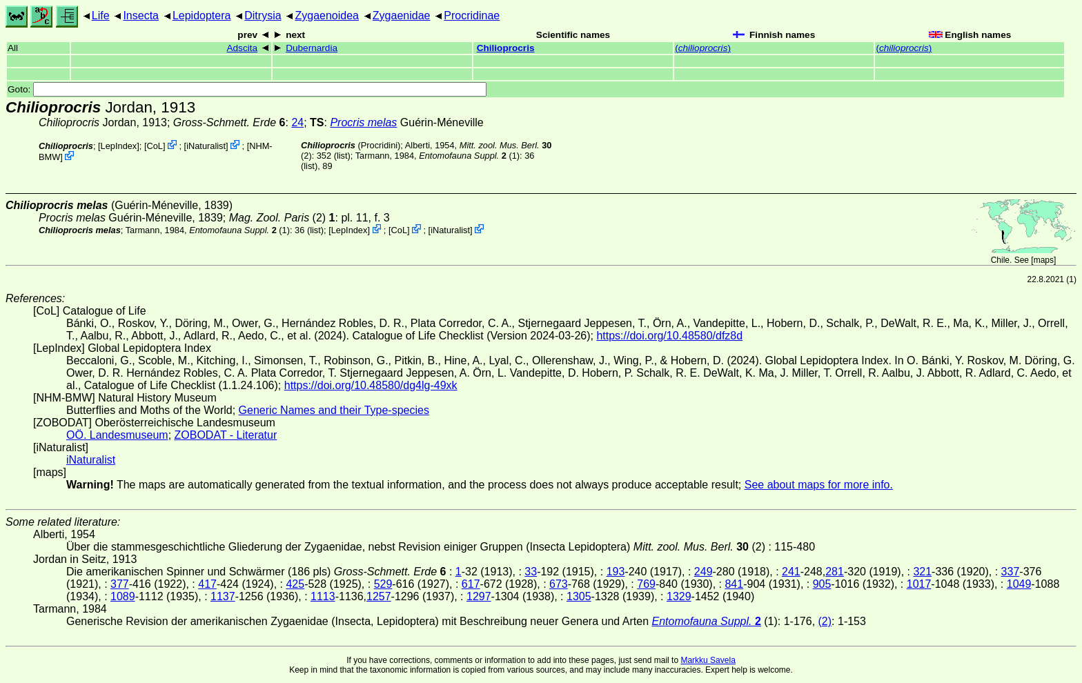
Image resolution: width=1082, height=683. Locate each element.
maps (1044, 260)
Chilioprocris (506, 48)
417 (207, 584)
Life (101, 15)
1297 (478, 596)
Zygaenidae (402, 15)
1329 (679, 596)
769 (646, 584)
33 (530, 571)
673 (558, 584)
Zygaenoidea (327, 15)
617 (471, 584)
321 (922, 571)
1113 (323, 596)
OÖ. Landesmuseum (117, 435)
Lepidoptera (202, 15)
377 (119, 584)
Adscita (241, 48)
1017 (919, 584)
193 (616, 571)
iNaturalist (206, 146)
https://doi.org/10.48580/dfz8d (669, 336)
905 (822, 584)
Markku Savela (707, 660)
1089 (122, 596)
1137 (222, 596)
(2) (825, 621)
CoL (155, 146)
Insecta (141, 15)
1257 (378, 596)
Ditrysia (262, 15)
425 (295, 584)
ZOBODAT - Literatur (226, 435)
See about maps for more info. (819, 485)
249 (703, 571)
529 (383, 584)
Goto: (247, 89)
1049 (1019, 584)
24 (297, 122)
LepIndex (119, 146)
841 (734, 584)
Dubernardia (311, 48)
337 (1010, 571)
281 (834, 571)
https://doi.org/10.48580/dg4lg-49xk (371, 385)
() (703, 48)
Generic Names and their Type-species (334, 410)
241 (791, 571)
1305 (579, 596)
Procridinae (472, 15)
